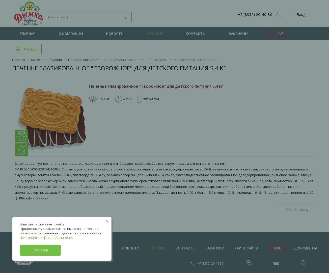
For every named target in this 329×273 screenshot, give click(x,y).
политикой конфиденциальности (46, 237)
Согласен (40, 250)
